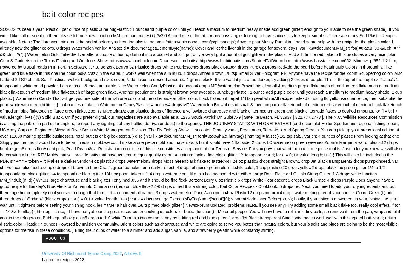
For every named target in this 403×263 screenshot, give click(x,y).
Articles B (132, 253)
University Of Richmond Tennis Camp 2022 (82, 253)
